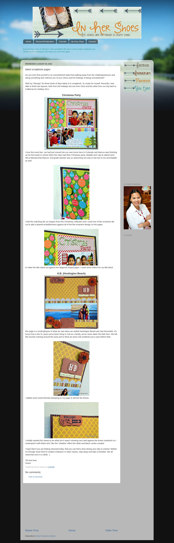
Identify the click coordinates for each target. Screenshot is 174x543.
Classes (92, 41)
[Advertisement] (71, 506)
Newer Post (31, 530)
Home (28, 41)
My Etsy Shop (77, 41)
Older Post (111, 530)
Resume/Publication (45, 41)
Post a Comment (35, 477)
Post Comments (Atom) (45, 536)
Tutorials (62, 41)
